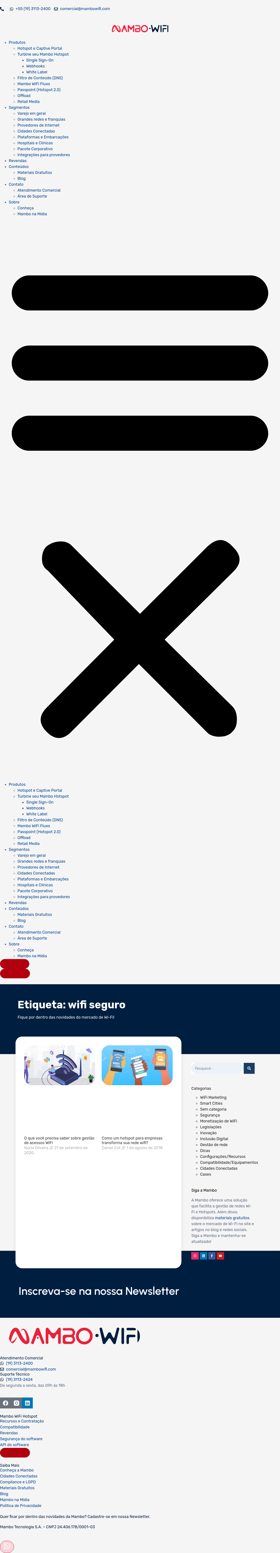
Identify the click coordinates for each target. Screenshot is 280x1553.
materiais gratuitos (232, 1218)
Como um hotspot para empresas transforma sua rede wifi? (132, 1140)
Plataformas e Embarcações (43, 137)
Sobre (14, 202)
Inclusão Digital (214, 1138)
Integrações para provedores (43, 154)
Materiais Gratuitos (34, 172)
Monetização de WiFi (218, 1121)
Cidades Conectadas (36, 131)
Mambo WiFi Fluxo (33, 83)
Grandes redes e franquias (41, 119)
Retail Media (28, 101)
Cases (205, 1174)
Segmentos (19, 107)
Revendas (18, 160)
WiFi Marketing (213, 1097)
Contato (16, 184)
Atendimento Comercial (39, 190)
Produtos (17, 42)
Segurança (210, 1115)
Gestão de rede (214, 1144)
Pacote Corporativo (35, 149)
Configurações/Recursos (222, 1156)
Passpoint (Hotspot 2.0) (39, 89)
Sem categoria (213, 1109)
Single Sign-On (40, 60)
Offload (24, 95)
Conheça (25, 208)
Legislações (210, 1127)
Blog (21, 178)
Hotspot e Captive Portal (39, 48)
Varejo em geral (31, 113)
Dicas (205, 1150)
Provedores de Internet (38, 125)
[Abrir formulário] (7, 1547)
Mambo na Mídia (32, 214)
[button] (140, 499)
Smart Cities (211, 1103)
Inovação (208, 1133)
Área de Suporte (32, 196)
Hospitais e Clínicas (35, 143)
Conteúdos (19, 166)
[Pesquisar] (249, 1068)
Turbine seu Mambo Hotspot (43, 54)
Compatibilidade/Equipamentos (229, 1162)
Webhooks (35, 66)
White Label (36, 72)
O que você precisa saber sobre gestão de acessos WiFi (59, 1140)
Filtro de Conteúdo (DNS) (40, 78)
